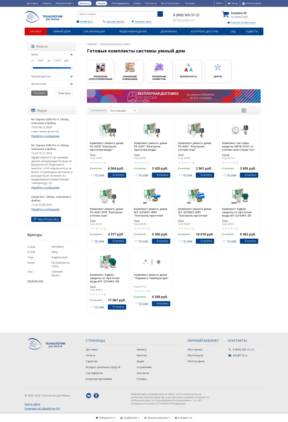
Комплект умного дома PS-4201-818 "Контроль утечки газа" (106, 212)
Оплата (46, 3)
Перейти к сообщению (45, 136)
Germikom (57, 246)
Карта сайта (32, 404)
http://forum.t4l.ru (46, 219)
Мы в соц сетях (171, 3)
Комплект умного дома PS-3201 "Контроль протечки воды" (150, 146)
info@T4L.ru (86, 21)
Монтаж (142, 355)
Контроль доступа (204, 31)
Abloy (54, 252)
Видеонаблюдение (133, 31)
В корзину (116, 174)
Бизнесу (142, 349)
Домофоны (169, 31)
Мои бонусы (195, 355)
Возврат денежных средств (103, 367)
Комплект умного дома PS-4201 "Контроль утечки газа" (194, 146)
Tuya (93, 154)
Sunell (30, 262)
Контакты (151, 3)
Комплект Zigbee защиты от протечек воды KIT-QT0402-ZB (105, 278)
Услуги (137, 3)
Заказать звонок (115, 21)
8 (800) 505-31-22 (186, 15)
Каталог (36, 31)
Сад (232, 31)
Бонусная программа (99, 379)
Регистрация (251, 3)
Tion (30, 271)
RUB (219, 3)
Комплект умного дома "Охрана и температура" (151, 276)
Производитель (52, 76)
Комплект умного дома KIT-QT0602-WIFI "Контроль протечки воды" (194, 212)
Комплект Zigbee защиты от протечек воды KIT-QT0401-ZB (237, 212)
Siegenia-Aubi (59, 257)
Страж (225, 154)
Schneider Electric (57, 273)
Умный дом (61, 31)
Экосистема (52, 84)
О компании (144, 367)
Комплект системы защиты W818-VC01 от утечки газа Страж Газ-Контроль (238, 146)
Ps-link (31, 252)
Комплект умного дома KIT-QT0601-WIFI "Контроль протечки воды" (150, 212)
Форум (39, 111)
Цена (52, 54)
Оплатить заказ (143, 21)
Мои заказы (195, 349)
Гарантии (92, 361)
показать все (35, 281)
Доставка (32, 3)
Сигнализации (94, 31)
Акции (140, 361)
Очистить (64, 93)
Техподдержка (120, 3)
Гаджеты (252, 31)
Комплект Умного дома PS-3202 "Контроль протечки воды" (106, 146)
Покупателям (65, 3)
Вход (233, 3)
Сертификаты (94, 373)
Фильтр (39, 46)
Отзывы (190, 3)
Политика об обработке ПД (42, 408)
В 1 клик (99, 175)
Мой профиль (196, 361)
